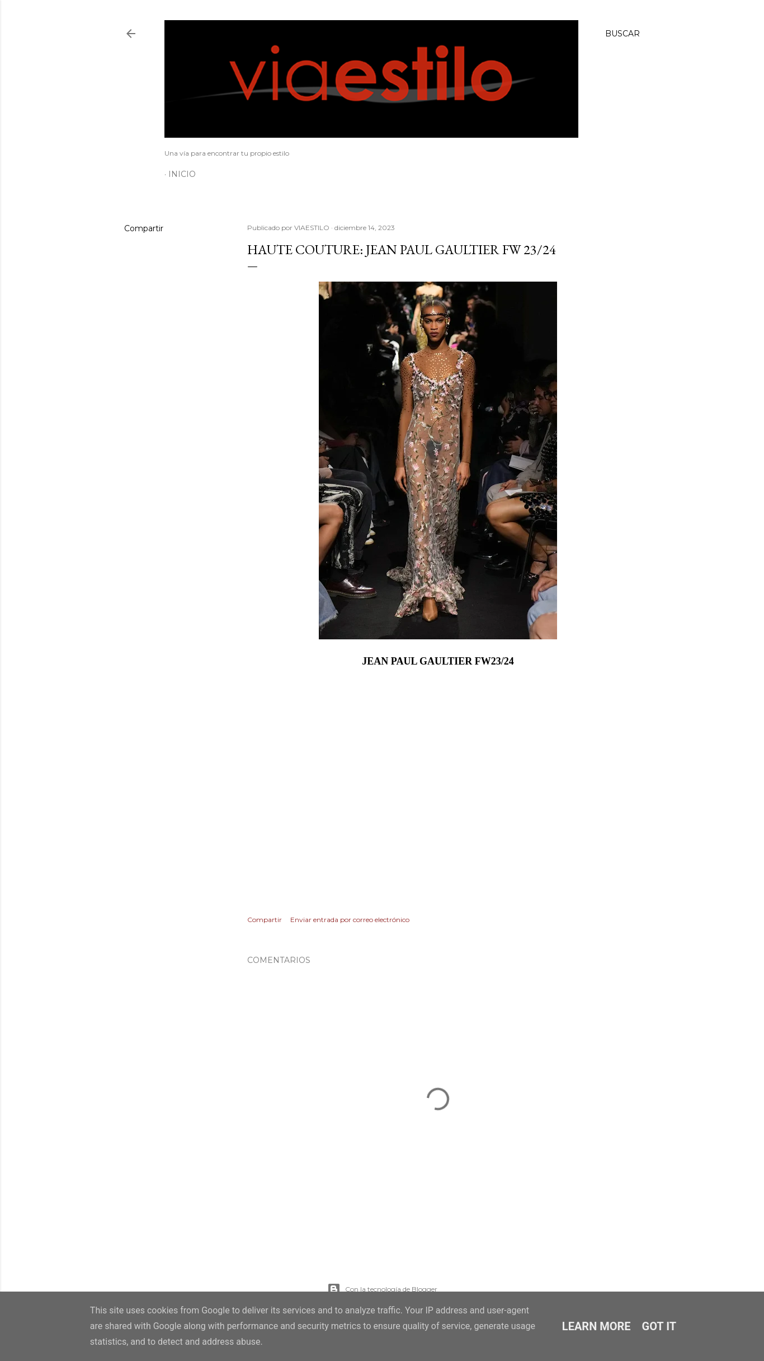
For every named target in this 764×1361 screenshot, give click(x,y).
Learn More (596, 1326)
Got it (659, 1326)
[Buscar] (622, 33)
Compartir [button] (143, 228)
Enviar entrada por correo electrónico (349, 919)
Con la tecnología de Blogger (382, 1289)
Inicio (182, 174)
